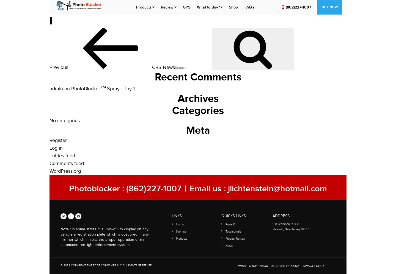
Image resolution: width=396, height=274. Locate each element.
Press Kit (231, 224)
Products (144, 7)
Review (167, 7)
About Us (267, 266)
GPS (186, 7)
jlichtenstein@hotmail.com (277, 189)
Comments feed (67, 163)
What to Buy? (208, 7)
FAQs (229, 246)
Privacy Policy (313, 266)
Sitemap (181, 231)
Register (58, 140)
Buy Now (330, 7)
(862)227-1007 (298, 7)
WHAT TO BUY (248, 266)
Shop (233, 7)
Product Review (235, 239)
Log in (56, 148)
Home (180, 224)
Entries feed (62, 156)
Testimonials (233, 231)
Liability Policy (288, 266)
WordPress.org (65, 171)
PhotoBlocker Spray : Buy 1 (103, 89)
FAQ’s (249, 7)
